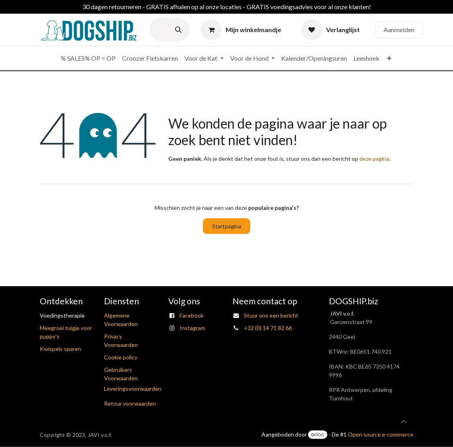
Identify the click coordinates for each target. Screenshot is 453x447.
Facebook (192, 315)
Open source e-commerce (380, 434)
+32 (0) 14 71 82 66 (268, 327)
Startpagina (226, 226)
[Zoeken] (178, 29)
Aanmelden (399, 29)
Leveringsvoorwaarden (132, 388)
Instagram (192, 327)
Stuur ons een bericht (271, 315)
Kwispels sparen (60, 348)
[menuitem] (88, 58)
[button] (403, 421)
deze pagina (374, 158)
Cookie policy (120, 357)
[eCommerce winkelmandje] (241, 30)
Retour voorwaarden (130, 403)
